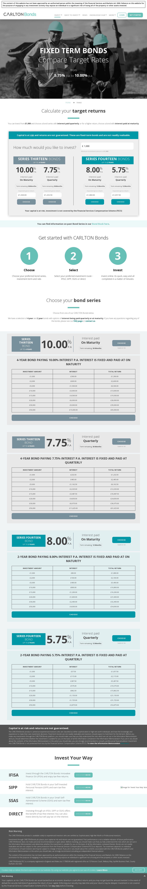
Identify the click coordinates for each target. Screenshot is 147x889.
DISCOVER (83, 757)
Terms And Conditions (60, 862)
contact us (90, 303)
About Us (34, 862)
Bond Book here (100, 223)
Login (121, 15)
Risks (84, 15)
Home (68, 102)
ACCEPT (138, 870)
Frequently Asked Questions (40, 866)
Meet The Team (36, 864)
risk (32, 135)
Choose (121, 325)
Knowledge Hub (97, 15)
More (111, 15)
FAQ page (78, 303)
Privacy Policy (57, 864)
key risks (56, 885)
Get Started (135, 15)
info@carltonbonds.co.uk (105, 866)
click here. (124, 725)
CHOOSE (26, 202)
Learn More (102, 870)
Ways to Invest (71, 15)
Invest (57, 15)
